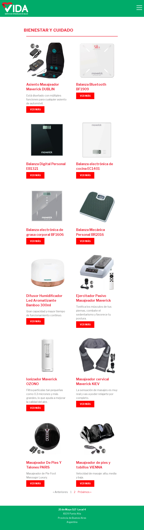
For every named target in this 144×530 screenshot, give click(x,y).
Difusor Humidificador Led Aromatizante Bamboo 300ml (44, 300)
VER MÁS (35, 109)
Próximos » (84, 492)
